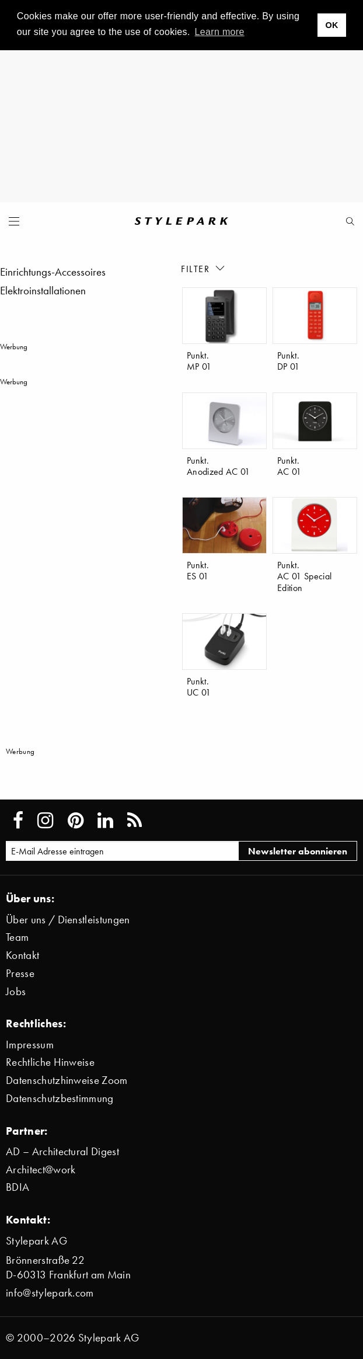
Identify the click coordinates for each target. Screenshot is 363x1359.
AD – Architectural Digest (62, 1151)
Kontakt (22, 955)
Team (17, 937)
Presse (20, 973)
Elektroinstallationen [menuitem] (43, 290)
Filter (203, 268)
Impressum (30, 1044)
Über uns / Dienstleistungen (68, 919)
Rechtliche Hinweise (50, 1062)
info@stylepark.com (50, 1292)
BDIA (17, 1187)
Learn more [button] (220, 32)
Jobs (16, 991)
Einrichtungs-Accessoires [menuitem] (53, 271)
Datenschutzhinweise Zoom (67, 1080)
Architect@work (40, 1169)
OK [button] (331, 25)
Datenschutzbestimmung (60, 1098)
